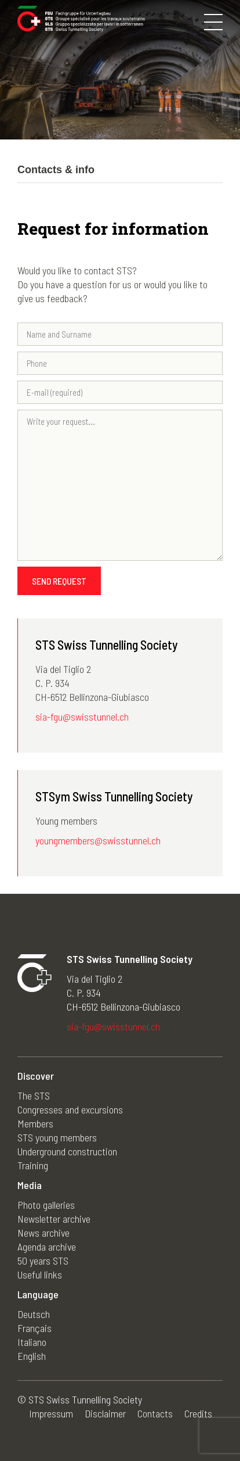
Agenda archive (46, 1246)
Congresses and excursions (70, 1109)
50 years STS (42, 1260)
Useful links (39, 1274)
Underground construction (67, 1151)
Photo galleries (46, 1204)
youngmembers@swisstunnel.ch (98, 840)
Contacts (155, 1413)
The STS (33, 1095)
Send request (59, 580)
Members (35, 1123)
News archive (43, 1232)
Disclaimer (105, 1413)
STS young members (57, 1137)
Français (34, 1328)
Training (32, 1165)
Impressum (51, 1413)
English (31, 1355)
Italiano (31, 1341)
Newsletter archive (53, 1218)
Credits (198, 1413)
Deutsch (33, 1314)
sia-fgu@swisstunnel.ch (82, 716)
